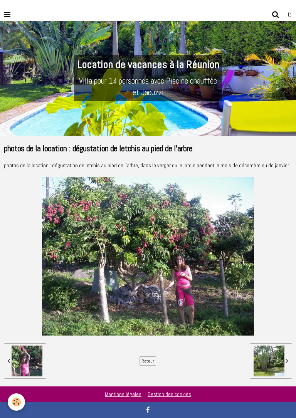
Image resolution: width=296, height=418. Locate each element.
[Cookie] (16, 402)
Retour (147, 361)
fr (289, 14)
